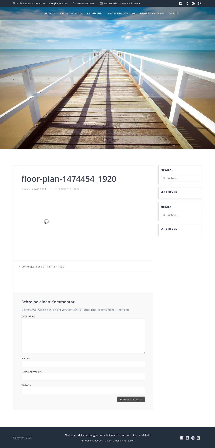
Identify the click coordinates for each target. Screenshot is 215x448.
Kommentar (28, 316)
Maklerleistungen (70, 13)
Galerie (173, 13)
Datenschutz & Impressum (126, 440)
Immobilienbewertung (121, 13)
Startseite (48, 13)
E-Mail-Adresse (31, 371)
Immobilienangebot (151, 13)
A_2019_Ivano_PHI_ (36, 189)
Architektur (94, 13)
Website (26, 385)
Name (26, 358)
